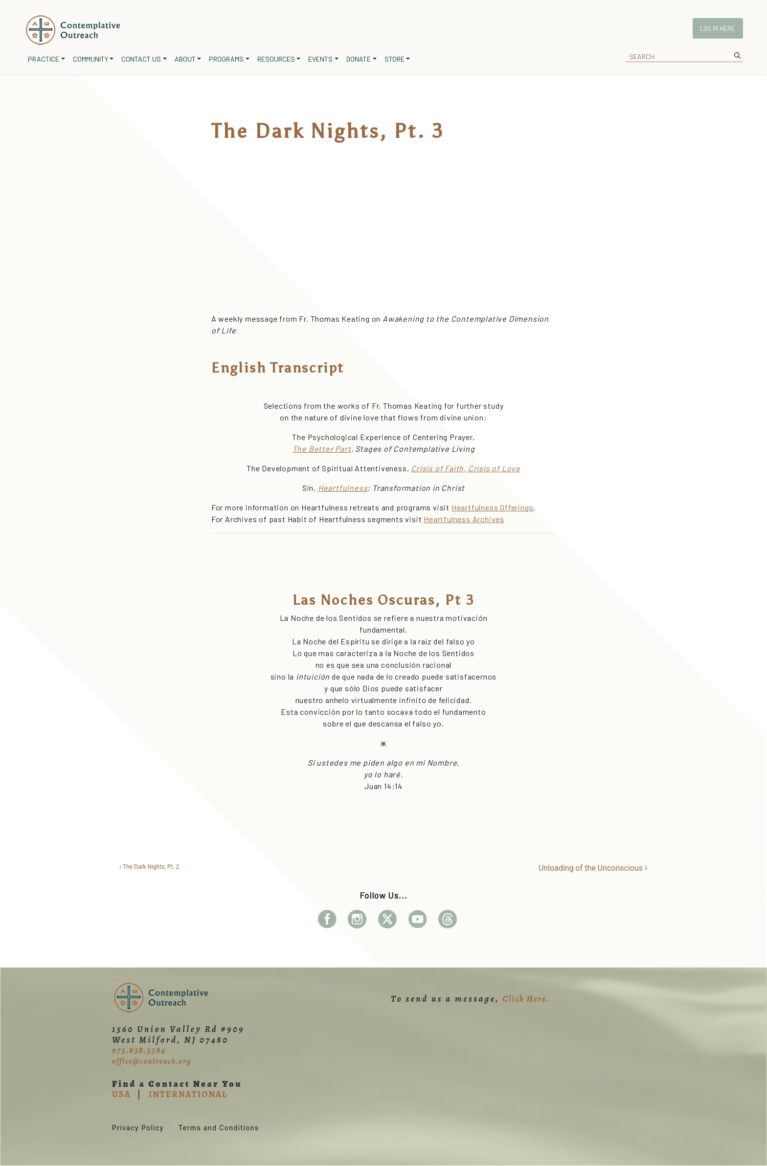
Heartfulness (343, 487)
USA (121, 1094)
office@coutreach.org (151, 1061)
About (185, 59)
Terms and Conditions (219, 1128)
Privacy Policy (138, 1128)
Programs (226, 59)
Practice (43, 59)
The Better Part (322, 448)
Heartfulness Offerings (492, 507)
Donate (358, 59)
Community (90, 59)
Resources (276, 59)
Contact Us (141, 59)
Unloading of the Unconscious (593, 868)
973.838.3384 (139, 1050)
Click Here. (525, 999)
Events (320, 59)
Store (394, 59)
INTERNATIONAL (188, 1094)
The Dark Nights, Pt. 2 (149, 866)
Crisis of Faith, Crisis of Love (465, 468)
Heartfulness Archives (464, 519)
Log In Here (717, 28)
